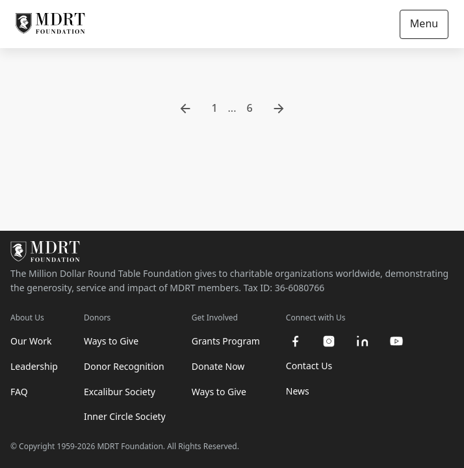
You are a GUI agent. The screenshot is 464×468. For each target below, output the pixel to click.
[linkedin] (362, 341)
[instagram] (329, 341)
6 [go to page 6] (249, 108)
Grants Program (226, 341)
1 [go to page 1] (214, 108)
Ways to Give (111, 341)
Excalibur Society (119, 391)
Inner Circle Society (125, 416)
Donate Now (218, 366)
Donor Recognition (124, 366)
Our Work (30, 341)
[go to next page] (279, 108)
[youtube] (396, 341)
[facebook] (295, 341)
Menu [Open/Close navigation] (424, 23)
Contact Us (309, 365)
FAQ (19, 391)
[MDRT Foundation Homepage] (50, 24)
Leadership (34, 366)
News (297, 391)
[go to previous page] (185, 108)
